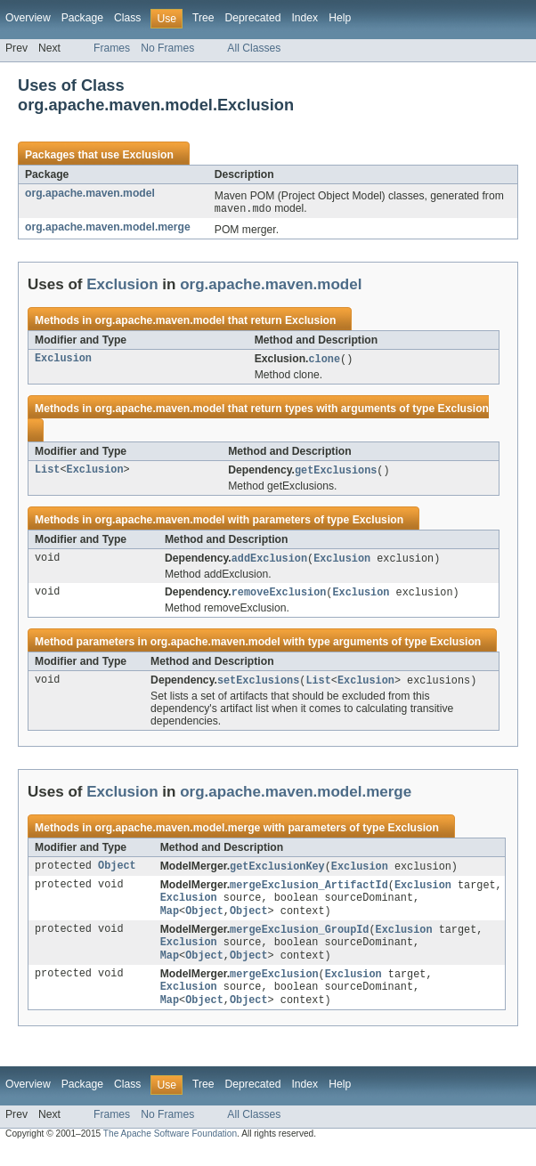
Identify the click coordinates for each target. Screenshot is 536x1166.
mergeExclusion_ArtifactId (309, 892)
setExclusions (258, 685)
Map (169, 920)
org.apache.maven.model (90, 193)
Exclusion (147, 155)
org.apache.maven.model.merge (108, 228)
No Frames (167, 48)
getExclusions (336, 473)
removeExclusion (279, 596)
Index (304, 18)
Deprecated (253, 18)
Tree (203, 18)
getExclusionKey (277, 872)
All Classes (253, 48)
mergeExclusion (274, 988)
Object (117, 872)
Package (82, 18)
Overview (28, 18)
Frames (111, 48)
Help (340, 18)
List (47, 473)
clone (324, 360)
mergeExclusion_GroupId (299, 940)
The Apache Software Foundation (170, 1150)
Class (127, 18)
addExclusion (269, 562)
